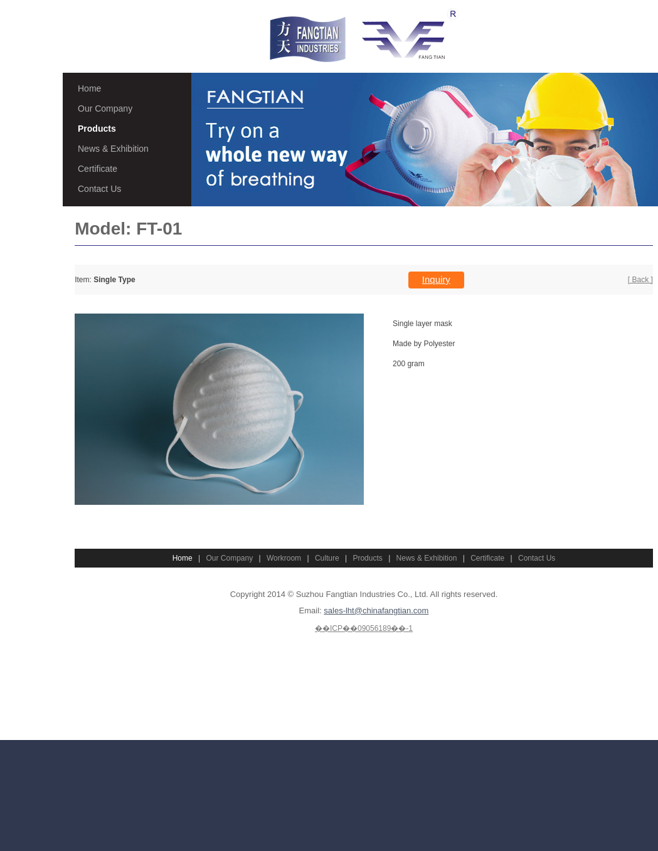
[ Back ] (640, 279)
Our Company (105, 108)
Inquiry (436, 279)
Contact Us (99, 189)
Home (89, 88)
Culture (327, 558)
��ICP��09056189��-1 (364, 628)
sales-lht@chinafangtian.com (376, 610)
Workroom (284, 558)
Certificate (97, 169)
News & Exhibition (113, 149)
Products (97, 129)
